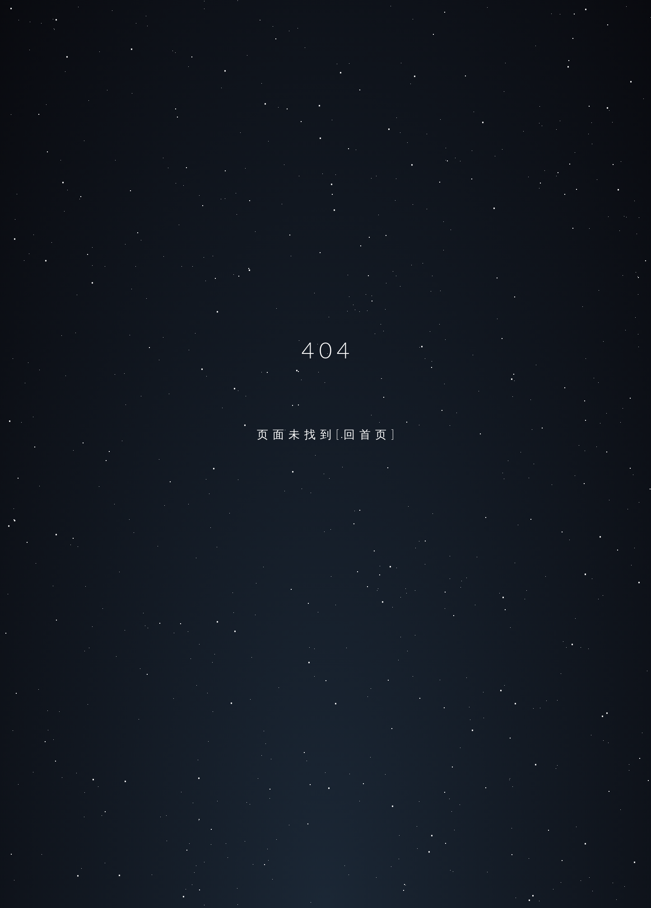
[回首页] (367, 434)
